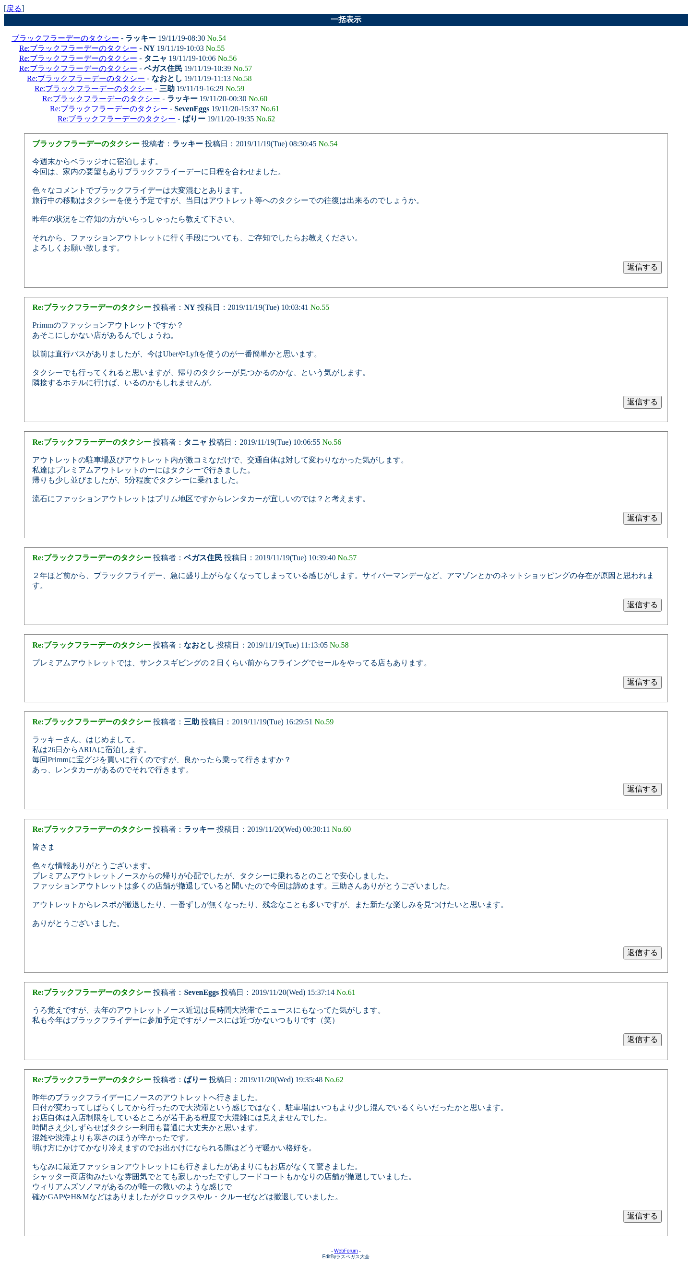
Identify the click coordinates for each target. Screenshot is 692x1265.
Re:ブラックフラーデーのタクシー (78, 48)
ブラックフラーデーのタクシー (65, 38)
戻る (14, 8)
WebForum (346, 1250)
